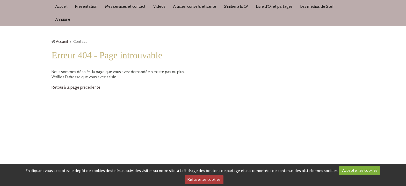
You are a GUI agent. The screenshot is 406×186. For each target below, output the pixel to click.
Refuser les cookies (204, 179)
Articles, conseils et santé (194, 6)
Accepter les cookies (360, 170)
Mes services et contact (125, 6)
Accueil (61, 6)
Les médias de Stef (317, 6)
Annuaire (62, 19)
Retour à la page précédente (76, 87)
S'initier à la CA (236, 6)
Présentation (86, 6)
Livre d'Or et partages (274, 6)
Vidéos (159, 6)
